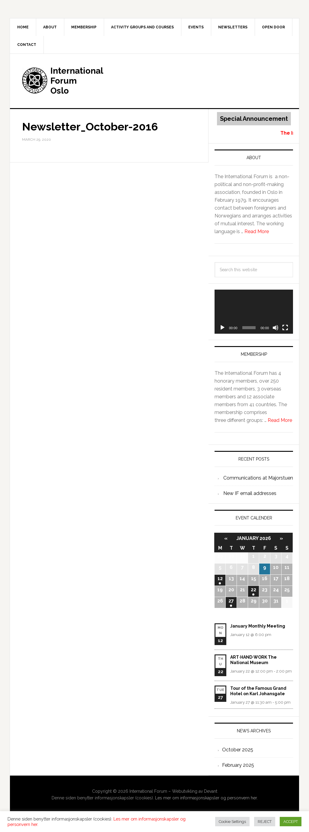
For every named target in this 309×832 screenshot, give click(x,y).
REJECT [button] (265, 821)
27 (231, 601)
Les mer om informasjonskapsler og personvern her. (206, 797)
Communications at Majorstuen (258, 478)
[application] (254, 312)
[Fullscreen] (285, 328)
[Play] (222, 328)
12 (220, 578)
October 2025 (237, 750)
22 (253, 590)
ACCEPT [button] (290, 821)
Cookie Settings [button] (232, 821)
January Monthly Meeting (257, 626)
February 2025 (238, 765)
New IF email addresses (249, 493)
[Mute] (275, 328)
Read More (256, 231)
